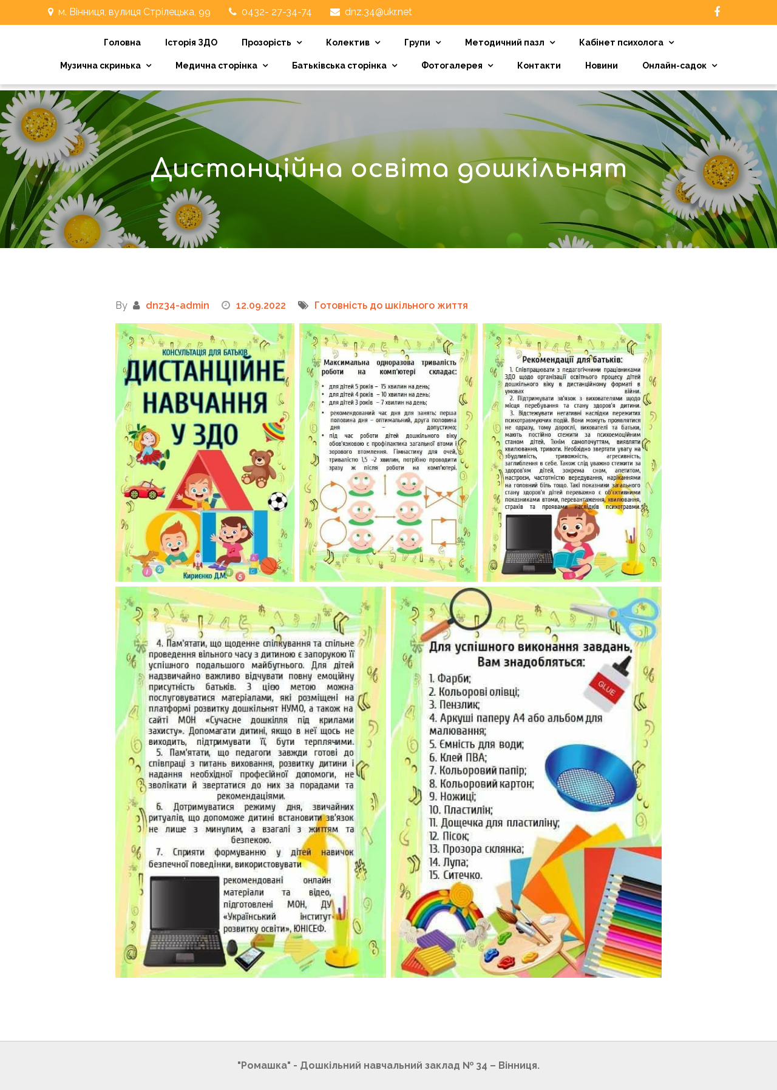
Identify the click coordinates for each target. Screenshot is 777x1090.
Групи (417, 42)
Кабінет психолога (621, 42)
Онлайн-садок (674, 65)
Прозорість (266, 42)
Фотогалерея (452, 65)
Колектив (348, 42)
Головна (122, 42)
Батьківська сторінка (339, 65)
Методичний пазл (505, 42)
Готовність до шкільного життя (391, 305)
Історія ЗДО (191, 42)
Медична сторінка (216, 65)
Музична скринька (100, 65)
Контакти (539, 65)
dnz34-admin (177, 305)
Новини (601, 65)
